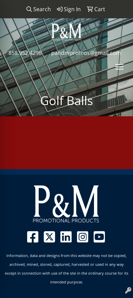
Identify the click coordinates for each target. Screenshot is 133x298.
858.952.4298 (25, 53)
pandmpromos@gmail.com (86, 53)
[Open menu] (119, 67)
